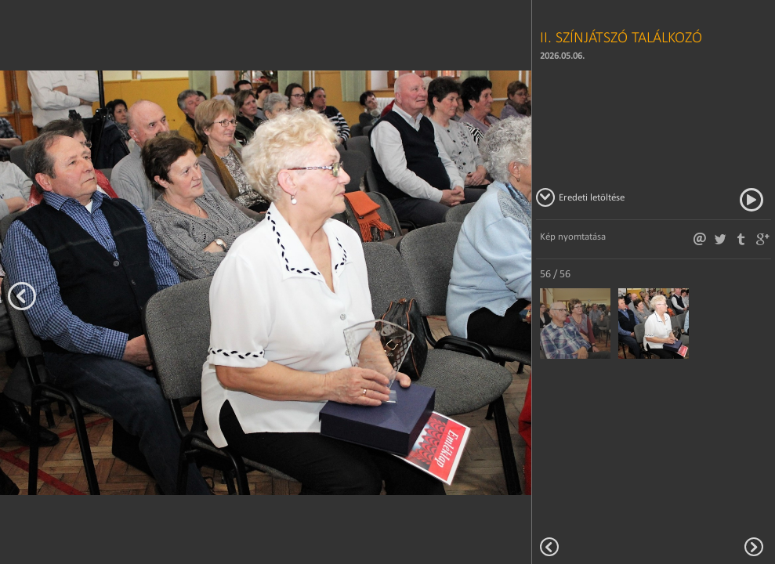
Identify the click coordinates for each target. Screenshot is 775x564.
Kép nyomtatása (573, 236)
